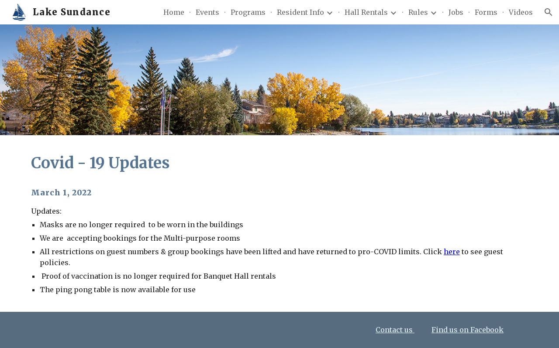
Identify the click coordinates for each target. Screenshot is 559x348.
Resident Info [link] (300, 12)
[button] (548, 12)
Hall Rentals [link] (366, 12)
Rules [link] (418, 12)
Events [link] (207, 12)
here (452, 251)
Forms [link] (486, 12)
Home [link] (173, 12)
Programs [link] (248, 12)
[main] (279, 163)
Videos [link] (521, 12)
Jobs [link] (456, 12)
